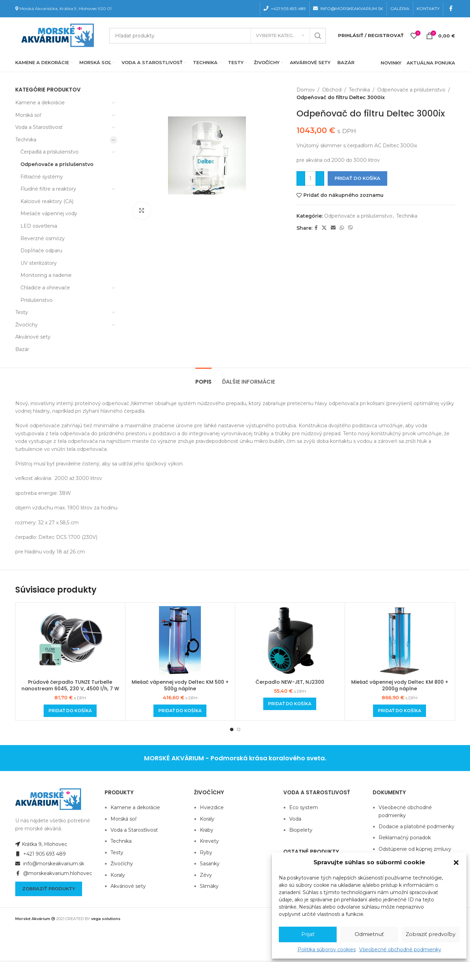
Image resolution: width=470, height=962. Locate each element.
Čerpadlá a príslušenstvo (49, 152)
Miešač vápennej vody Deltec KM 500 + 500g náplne (180, 685)
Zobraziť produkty (48, 888)
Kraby (206, 830)
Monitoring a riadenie (46, 275)
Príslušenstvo (36, 300)
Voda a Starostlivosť (39, 127)
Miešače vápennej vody (48, 213)
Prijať (307, 934)
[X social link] (324, 228)
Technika (25, 140)
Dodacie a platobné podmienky (416, 826)
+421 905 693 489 (40, 854)
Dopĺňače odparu (41, 250)
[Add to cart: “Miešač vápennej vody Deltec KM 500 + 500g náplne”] (179, 711)
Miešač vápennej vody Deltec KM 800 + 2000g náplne (399, 685)
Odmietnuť (369, 934)
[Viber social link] (350, 228)
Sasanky (210, 863)
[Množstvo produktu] (310, 178)
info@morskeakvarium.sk (49, 863)
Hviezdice (212, 807)
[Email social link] (333, 228)
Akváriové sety (33, 337)
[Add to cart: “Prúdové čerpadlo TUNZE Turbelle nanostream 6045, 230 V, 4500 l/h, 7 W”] (70, 711)
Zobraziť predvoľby (430, 934)
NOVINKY (391, 62)
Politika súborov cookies (327, 949)
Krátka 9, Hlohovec (41, 844)
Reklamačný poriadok (405, 837)
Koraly (117, 875)
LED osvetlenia (38, 226)
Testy (21, 312)
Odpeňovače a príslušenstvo (57, 164)
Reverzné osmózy (42, 238)
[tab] (203, 378)
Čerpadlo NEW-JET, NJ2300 (290, 682)
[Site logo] (56, 35)
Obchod (332, 90)
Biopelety (300, 830)
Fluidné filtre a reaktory (48, 189)
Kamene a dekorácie (40, 102)
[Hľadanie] (217, 36)
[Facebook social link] (451, 8)
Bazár (22, 349)
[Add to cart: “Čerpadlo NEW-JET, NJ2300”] (289, 704)
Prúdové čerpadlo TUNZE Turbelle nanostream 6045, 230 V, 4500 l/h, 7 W (70, 685)
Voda (295, 819)
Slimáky (209, 886)
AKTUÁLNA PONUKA (431, 62)
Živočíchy (26, 325)
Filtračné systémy (41, 177)
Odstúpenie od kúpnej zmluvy (415, 849)
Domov (305, 90)
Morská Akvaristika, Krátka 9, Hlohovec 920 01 (65, 8)
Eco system (303, 807)
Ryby (206, 852)
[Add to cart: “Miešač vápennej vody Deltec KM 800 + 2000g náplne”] (399, 711)
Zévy (206, 875)
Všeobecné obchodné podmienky (400, 949)
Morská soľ (28, 115)
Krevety (209, 841)
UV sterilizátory (38, 263)
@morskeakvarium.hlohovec (53, 873)
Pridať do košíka (357, 178)
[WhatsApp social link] (342, 228)
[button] (456, 862)
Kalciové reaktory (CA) (46, 201)
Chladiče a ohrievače (45, 288)
